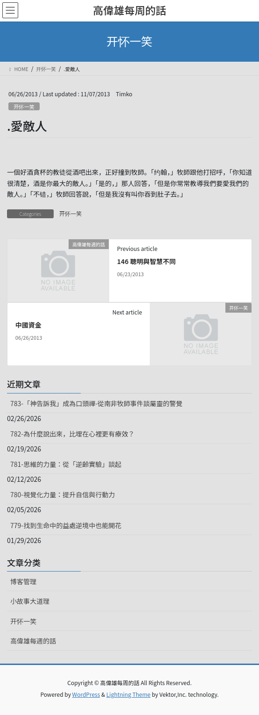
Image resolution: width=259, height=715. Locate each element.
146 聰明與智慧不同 (146, 261)
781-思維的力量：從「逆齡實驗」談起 (65, 464)
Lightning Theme (128, 694)
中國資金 (28, 324)
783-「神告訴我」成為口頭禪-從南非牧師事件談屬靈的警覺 (96, 403)
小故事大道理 (29, 601)
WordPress (86, 694)
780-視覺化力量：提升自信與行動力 (62, 494)
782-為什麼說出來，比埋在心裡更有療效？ (72, 433)
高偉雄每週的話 (33, 640)
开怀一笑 (24, 106)
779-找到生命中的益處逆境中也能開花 (65, 525)
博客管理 (23, 581)
